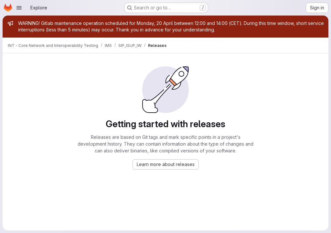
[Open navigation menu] (19, 8)
